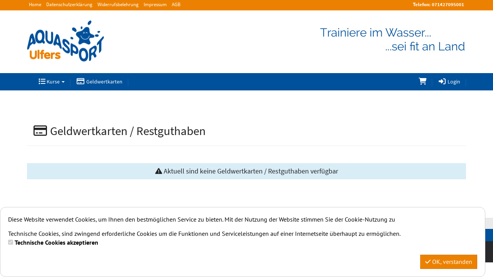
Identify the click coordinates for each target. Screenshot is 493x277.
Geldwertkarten (99, 81)
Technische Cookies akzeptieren (56, 242)
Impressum (155, 4)
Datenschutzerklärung (69, 4)
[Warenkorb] (422, 81)
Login (449, 81)
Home (35, 4)
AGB (176, 4)
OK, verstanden (448, 261)
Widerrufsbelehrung (118, 4)
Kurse (52, 81)
